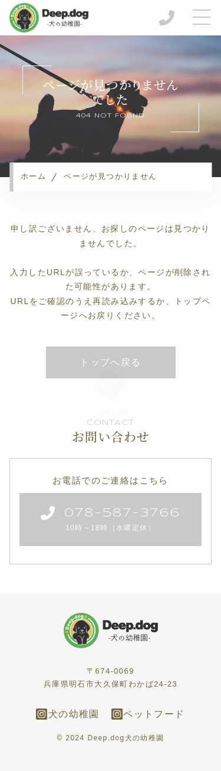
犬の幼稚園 (67, 714)
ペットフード (148, 714)
